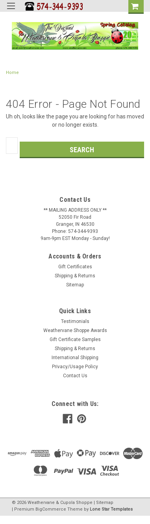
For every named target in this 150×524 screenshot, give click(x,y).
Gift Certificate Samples (75, 339)
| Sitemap (103, 502)
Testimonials (75, 321)
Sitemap (75, 285)
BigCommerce (50, 509)
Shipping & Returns (75, 276)
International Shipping (75, 357)
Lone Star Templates (111, 509)
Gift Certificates (75, 266)
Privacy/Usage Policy (75, 366)
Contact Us (75, 375)
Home (12, 72)
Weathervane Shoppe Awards (75, 330)
